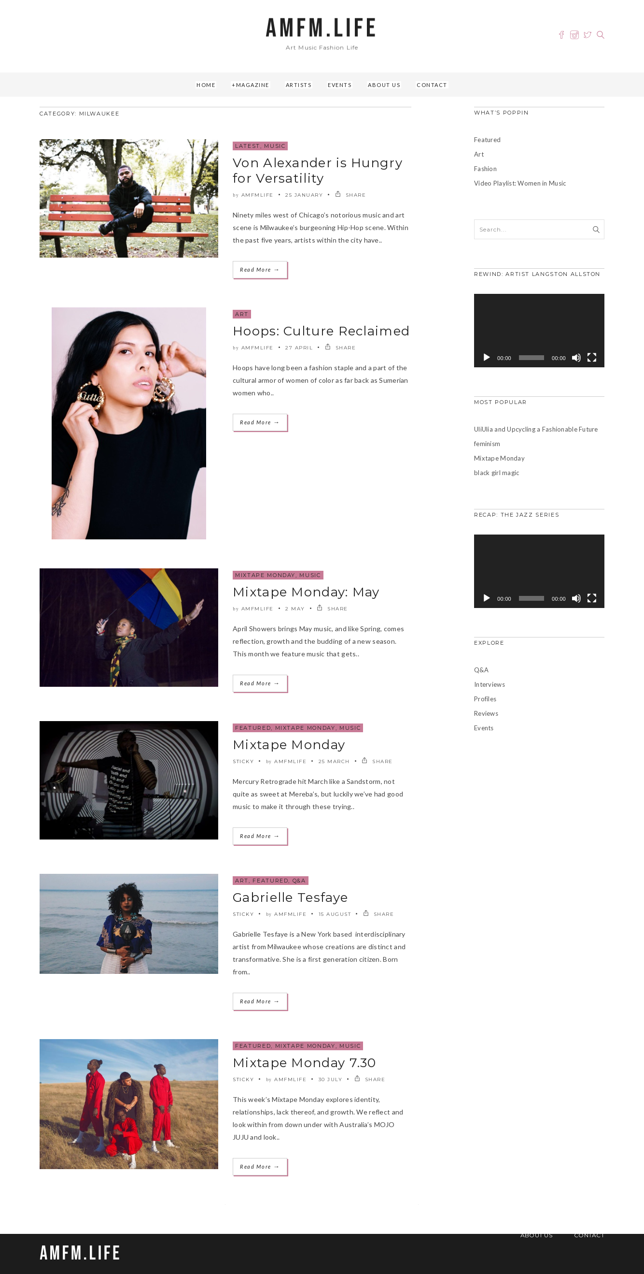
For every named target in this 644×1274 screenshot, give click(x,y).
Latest (247, 146)
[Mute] (576, 357)
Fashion (485, 169)
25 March (334, 761)
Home (205, 85)
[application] (539, 330)
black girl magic (496, 473)
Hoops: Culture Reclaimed (321, 331)
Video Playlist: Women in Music (520, 183)
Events (339, 85)
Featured (253, 727)
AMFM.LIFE (322, 29)
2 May (295, 609)
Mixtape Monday (265, 575)
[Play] (486, 357)
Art (242, 314)
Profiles (485, 699)
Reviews (486, 713)
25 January (304, 195)
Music (274, 146)
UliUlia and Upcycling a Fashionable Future (536, 429)
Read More (260, 269)
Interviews (489, 684)
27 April (299, 348)
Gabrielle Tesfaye (290, 897)
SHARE (350, 195)
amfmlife (257, 195)
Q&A (299, 880)
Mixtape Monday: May (306, 592)
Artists (299, 85)
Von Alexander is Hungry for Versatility (318, 170)
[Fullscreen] (592, 357)
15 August (335, 914)
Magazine (252, 85)
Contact (432, 85)
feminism (487, 444)
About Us (384, 85)
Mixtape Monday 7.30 (305, 1063)
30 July (331, 1079)
